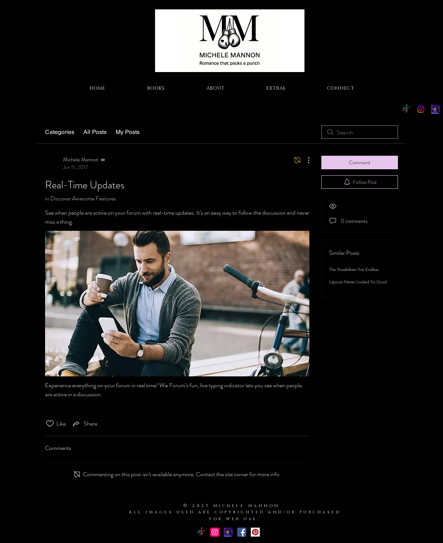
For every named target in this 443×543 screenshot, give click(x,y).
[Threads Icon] (435, 109)
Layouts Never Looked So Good (358, 281)
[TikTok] (406, 109)
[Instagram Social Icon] (214, 532)
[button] (155, 88)
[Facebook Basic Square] (241, 532)
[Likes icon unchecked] (50, 423)
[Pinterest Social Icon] (255, 532)
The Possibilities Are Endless (353, 269)
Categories (59, 131)
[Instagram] (420, 109)
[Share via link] (84, 423)
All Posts (95, 131)
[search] (359, 132)
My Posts (128, 131)
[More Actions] (304, 160)
